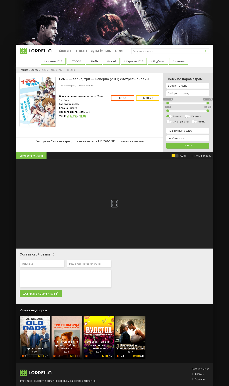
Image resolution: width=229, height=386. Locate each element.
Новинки (178, 61)
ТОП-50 (75, 61)
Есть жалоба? (201, 155)
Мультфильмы (101, 51)
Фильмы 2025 (53, 61)
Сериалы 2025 (134, 61)
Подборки (158, 61)
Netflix (94, 61)
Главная (24, 69)
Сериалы (81, 51)
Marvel (111, 61)
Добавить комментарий (40, 293)
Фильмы (65, 51)
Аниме (119, 51)
